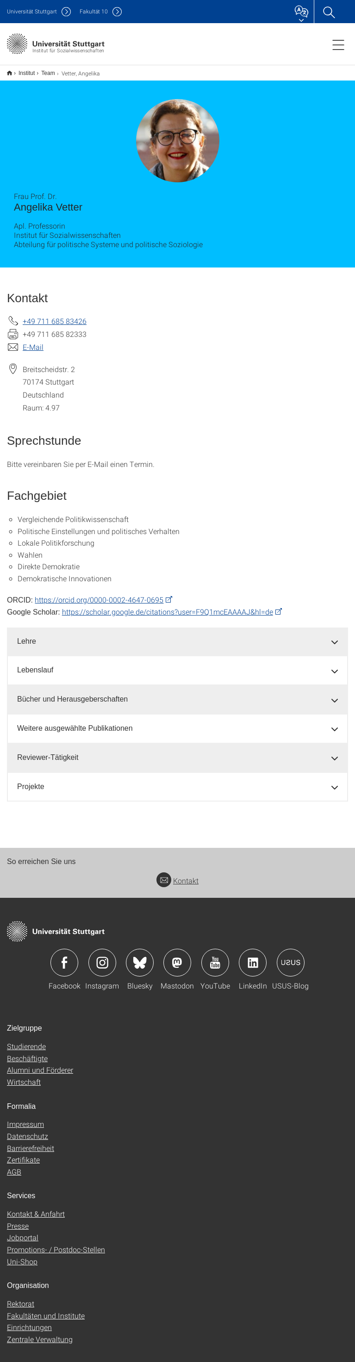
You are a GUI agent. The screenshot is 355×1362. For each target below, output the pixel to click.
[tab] (177, 636)
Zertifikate (23, 1153)
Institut (21, 70)
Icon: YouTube (215, 956)
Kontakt (177, 874)
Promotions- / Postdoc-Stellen (56, 1243)
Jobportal (22, 1231)
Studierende (26, 1040)
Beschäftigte (27, 1052)
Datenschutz (27, 1130)
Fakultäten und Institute (46, 1309)
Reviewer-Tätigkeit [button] (47, 751)
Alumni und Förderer (40, 1064)
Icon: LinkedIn (253, 956)
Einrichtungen (29, 1321)
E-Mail (33, 341)
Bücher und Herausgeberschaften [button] (72, 693)
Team (43, 70)
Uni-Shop (22, 1255)
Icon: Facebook (64, 956)
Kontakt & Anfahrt (36, 1208)
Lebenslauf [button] (35, 664)
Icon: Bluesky (140, 956)
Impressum (25, 1118)
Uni (32, 11)
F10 (94, 11)
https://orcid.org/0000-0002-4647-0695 (99, 593)
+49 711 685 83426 (55, 315)
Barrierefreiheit (30, 1142)
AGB (14, 1165)
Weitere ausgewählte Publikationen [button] (75, 722)
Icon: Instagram (102, 956)
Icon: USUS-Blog (291, 956)
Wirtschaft (24, 1076)
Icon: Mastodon (177, 956)
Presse (18, 1220)
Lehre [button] (26, 635)
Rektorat (20, 1297)
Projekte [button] (30, 780)
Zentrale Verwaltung (40, 1333)
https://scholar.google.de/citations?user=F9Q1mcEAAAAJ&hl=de (167, 605)
